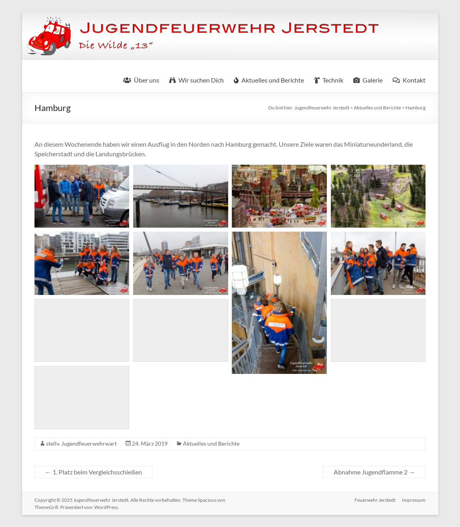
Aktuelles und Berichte (211, 443)
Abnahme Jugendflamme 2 (374, 472)
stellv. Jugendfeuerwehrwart (81, 443)
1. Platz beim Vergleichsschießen (93, 472)
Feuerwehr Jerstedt (375, 500)
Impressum (414, 500)
